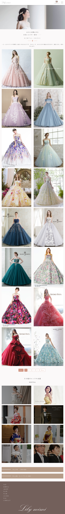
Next (42, 370)
